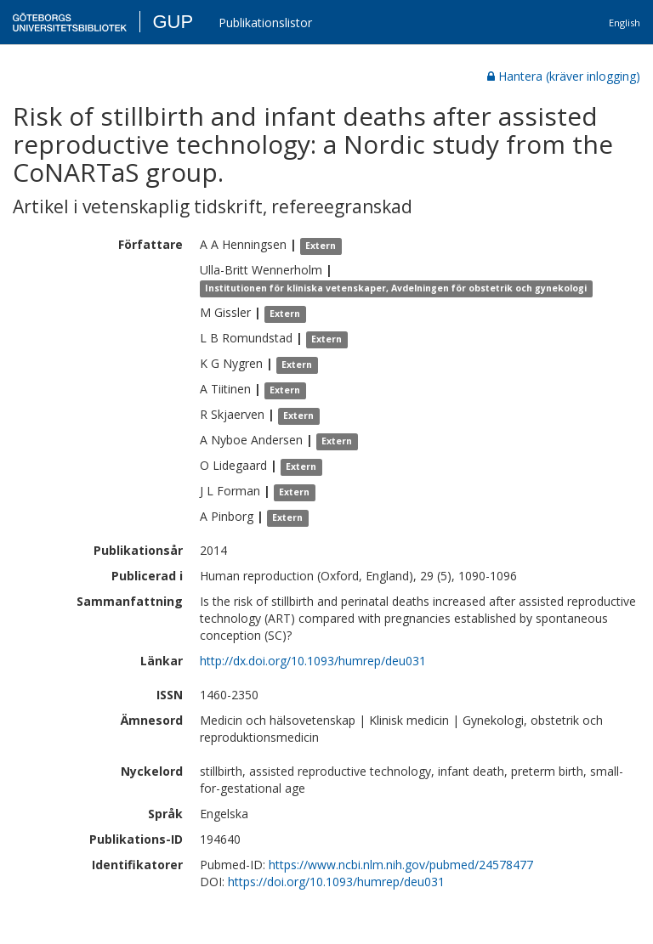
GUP (172, 21)
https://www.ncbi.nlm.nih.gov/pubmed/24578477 (401, 864)
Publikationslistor (265, 22)
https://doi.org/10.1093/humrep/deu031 (336, 881)
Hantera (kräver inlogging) (563, 76)
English (624, 22)
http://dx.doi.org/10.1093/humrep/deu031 (313, 661)
